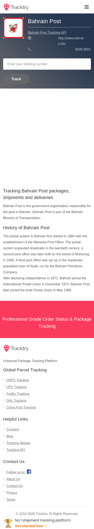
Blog (9, 436)
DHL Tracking (16, 400)
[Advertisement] (47, 137)
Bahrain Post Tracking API (47, 32)
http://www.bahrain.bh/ (71, 41)
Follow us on (19, 471)
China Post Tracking (21, 407)
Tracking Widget (18, 443)
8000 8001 (83, 49)
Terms (10, 499)
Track (16, 79)
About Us (13, 479)
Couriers (12, 429)
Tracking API (15, 450)
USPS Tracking (17, 380)
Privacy (11, 492)
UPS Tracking (16, 387)
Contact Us (14, 486)
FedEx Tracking (17, 394)
